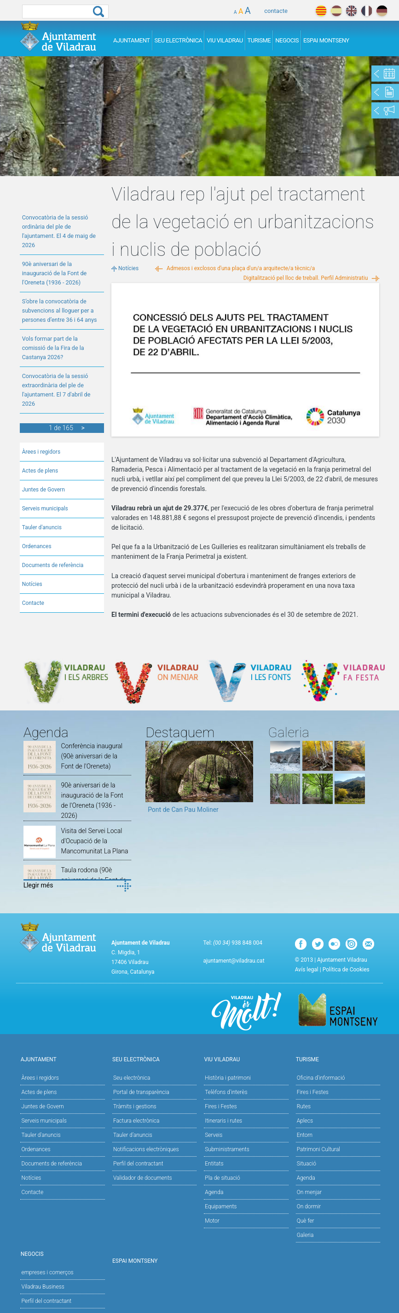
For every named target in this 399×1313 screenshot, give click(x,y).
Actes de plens (40, 470)
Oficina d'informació (321, 1078)
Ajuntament (131, 40)
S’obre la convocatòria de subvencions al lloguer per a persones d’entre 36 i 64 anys (59, 310)
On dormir (309, 1206)
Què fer (305, 1221)
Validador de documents (142, 1178)
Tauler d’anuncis (132, 1135)
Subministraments (227, 1149)
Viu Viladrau (225, 40)
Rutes (304, 1106)
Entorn (305, 1135)
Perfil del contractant (138, 1163)
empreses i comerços (47, 1272)
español (336, 11)
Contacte (33, 603)
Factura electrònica (136, 1121)
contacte (276, 10)
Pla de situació (222, 1178)
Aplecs (305, 1121)
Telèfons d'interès (226, 1092)
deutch (381, 11)
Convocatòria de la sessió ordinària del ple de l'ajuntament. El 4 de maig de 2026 (59, 231)
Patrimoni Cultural (318, 1149)
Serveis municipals (45, 508)
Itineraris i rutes (223, 1121)
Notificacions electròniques (146, 1149)
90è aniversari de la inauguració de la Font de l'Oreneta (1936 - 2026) (54, 273)
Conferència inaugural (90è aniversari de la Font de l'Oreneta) (92, 756)
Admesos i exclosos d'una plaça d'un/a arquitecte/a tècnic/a (241, 268)
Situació (306, 1163)
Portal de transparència (141, 1092)
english (351, 11)
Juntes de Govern (43, 489)
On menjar (309, 1192)
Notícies (32, 584)
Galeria (305, 1235)
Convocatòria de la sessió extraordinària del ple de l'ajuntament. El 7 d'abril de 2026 (56, 390)
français (366, 11)
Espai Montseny (326, 40)
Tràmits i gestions (134, 1106)
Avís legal (306, 969)
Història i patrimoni (228, 1078)
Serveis (213, 1135)
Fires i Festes (221, 1106)
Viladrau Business (42, 1286)
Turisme (259, 40)
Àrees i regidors (41, 452)
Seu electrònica (131, 1078)
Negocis (287, 40)
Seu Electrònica (178, 40)
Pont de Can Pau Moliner (183, 809)
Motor (212, 1221)
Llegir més (38, 885)
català (321, 11)
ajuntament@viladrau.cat (233, 961)
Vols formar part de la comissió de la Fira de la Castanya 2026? (53, 348)
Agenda (214, 1192)
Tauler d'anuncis (42, 527)
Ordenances (37, 546)
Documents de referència (53, 565)
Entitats (214, 1163)
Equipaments (221, 1206)
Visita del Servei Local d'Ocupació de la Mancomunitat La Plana (94, 841)
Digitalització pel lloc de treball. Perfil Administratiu (305, 278)
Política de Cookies (346, 969)
